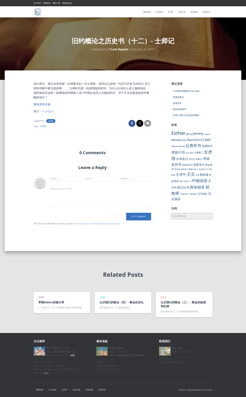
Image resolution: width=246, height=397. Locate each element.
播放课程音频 (42, 104)
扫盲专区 (206, 12)
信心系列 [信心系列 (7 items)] (189, 152)
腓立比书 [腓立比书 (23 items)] (183, 187)
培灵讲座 (194, 12)
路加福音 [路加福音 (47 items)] (197, 187)
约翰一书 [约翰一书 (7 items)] (187, 181)
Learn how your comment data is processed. (96, 223)
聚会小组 (56, 3)
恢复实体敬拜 (179, 109)
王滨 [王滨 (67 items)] (191, 174)
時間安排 (47, 3)
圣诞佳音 (177, 103)
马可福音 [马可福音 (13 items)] (202, 194)
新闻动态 (147, 12)
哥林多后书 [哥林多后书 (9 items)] (187, 164)
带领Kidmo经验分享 (51, 302)
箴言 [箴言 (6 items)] (181, 181)
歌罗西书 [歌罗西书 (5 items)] (202, 169)
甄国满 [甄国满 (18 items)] (204, 175)
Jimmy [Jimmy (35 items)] (198, 133)
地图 (72, 355)
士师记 (43, 126)
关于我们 (37, 3)
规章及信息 (67, 3)
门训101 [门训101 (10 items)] (184, 193)
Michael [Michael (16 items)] (176, 140)
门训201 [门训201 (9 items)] (193, 193)
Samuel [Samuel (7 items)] (174, 146)
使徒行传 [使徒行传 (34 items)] (178, 152)
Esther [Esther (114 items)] (178, 133)
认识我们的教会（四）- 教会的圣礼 (121, 302)
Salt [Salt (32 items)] (208, 139)
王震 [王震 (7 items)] (197, 175)
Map (46, 372)
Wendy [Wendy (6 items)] (182, 146)
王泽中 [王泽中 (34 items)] (181, 174)
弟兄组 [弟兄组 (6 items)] (177, 169)
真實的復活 (178, 97)
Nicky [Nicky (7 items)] (184, 140)
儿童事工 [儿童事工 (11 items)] (198, 152)
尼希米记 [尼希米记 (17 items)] (199, 164)
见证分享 (182, 12)
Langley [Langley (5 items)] (207, 134)
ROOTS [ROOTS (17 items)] (199, 140)
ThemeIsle (207, 389)
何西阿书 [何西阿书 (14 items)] (207, 146)
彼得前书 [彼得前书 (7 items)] (184, 169)
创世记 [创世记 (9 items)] (199, 159)
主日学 (170, 12)
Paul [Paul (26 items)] (190, 139)
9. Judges (47, 111)
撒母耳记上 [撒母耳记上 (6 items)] (193, 169)
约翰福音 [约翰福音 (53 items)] (200, 180)
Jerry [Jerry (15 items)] (189, 134)
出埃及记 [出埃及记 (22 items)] (182, 159)
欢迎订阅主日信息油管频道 (186, 115)
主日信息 (159, 12)
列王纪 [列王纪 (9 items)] (192, 159)
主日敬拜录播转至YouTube (186, 90)
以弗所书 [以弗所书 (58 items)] (193, 145)
